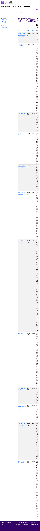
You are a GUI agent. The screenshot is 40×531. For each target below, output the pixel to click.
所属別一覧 (4, 19)
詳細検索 (4, 23)
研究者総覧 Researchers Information (15, 6)
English (20, 12)
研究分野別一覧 (5, 21)
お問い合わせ (4, 27)
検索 (37, 9)
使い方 (2, 25)
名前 (19, 30)
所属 (28, 30)
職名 (33, 30)
